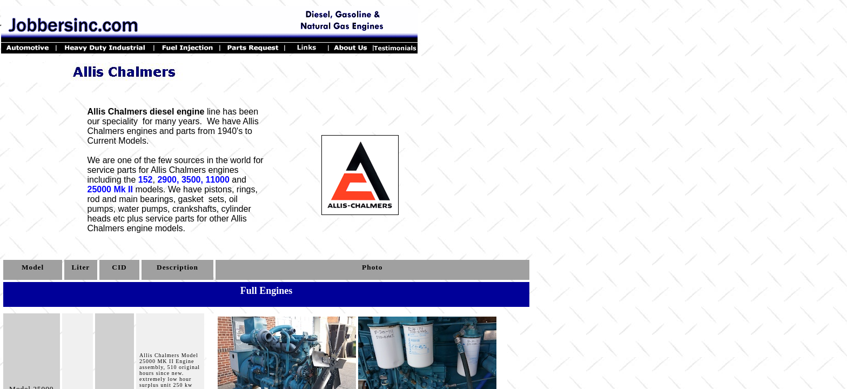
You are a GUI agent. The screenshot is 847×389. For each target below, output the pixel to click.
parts (184, 218)
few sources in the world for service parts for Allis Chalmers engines (176, 165)
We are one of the (122, 160)
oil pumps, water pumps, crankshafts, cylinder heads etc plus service (169, 208)
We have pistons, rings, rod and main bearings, (173, 194)
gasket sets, (202, 199)
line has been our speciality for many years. (173, 116)
